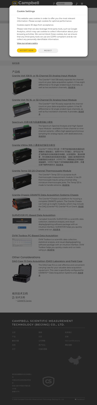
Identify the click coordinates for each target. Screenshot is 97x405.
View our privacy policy (27, 43)
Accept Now (27, 50)
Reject (48, 51)
